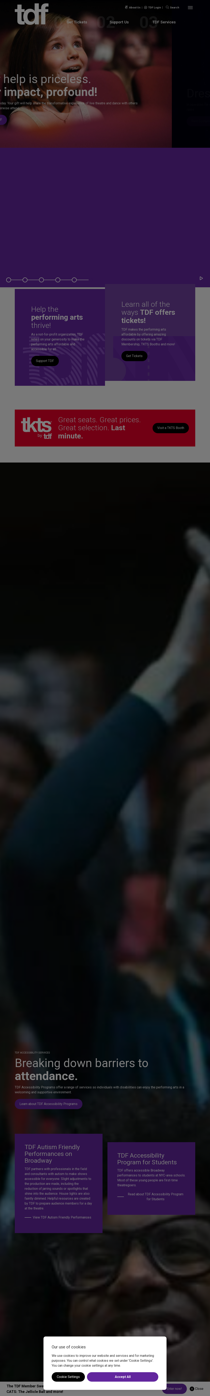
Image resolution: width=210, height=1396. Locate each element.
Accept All (123, 1377)
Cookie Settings (68, 1377)
